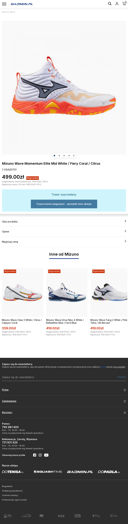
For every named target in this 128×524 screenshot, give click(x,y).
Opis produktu (64, 221)
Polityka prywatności (12, 491)
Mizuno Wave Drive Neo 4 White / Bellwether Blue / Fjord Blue (65, 321)
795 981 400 (10, 427)
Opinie (64, 231)
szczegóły (119, 367)
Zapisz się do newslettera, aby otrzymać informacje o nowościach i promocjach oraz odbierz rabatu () (63, 367)
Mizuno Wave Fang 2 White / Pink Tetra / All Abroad (108, 321)
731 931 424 (10, 442)
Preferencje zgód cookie (14, 500)
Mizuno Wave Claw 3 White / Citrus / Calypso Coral (22, 321)
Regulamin (7, 486)
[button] (54, 155)
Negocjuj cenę (64, 241)
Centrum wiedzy (10, 495)
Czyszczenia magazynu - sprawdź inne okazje (64, 203)
